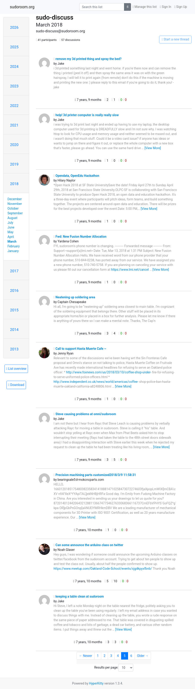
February (14, 246)
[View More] (152, 148)
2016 (14, 290)
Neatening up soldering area (74, 297)
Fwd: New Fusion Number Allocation (80, 236)
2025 (14, 47)
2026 (14, 27)
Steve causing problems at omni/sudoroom (85, 414)
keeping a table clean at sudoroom (79, 596)
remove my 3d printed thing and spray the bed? (88, 59)
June (11, 227)
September (15, 213)
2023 (14, 86)
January (13, 251)
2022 (14, 105)
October (13, 208)
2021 (14, 125)
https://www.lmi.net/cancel (130, 269)
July (10, 222)
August (12, 218)
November (15, 204)
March (12, 241)
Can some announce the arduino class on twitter (88, 545)
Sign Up (180, 7)
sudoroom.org (22, 7)
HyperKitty (96, 683)
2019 (14, 164)
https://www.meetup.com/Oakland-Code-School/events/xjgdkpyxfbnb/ (103, 568)
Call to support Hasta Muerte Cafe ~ (80, 348)
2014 (14, 329)
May (10, 232)
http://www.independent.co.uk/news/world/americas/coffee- (96, 381)
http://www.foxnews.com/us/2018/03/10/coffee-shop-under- (108, 372)
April (11, 237)
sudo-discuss (54, 17)
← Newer (85, 656)
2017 (14, 271)
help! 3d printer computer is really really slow (86, 115)
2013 (14, 349)
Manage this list (145, 7)
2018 (14, 184)
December (15, 199)
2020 (14, 144)
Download (16, 385)
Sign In (165, 7)
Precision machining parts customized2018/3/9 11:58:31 (95, 475)
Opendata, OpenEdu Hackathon (76, 175)
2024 (14, 66)
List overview (16, 368)
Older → (142, 656)
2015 (14, 310)
